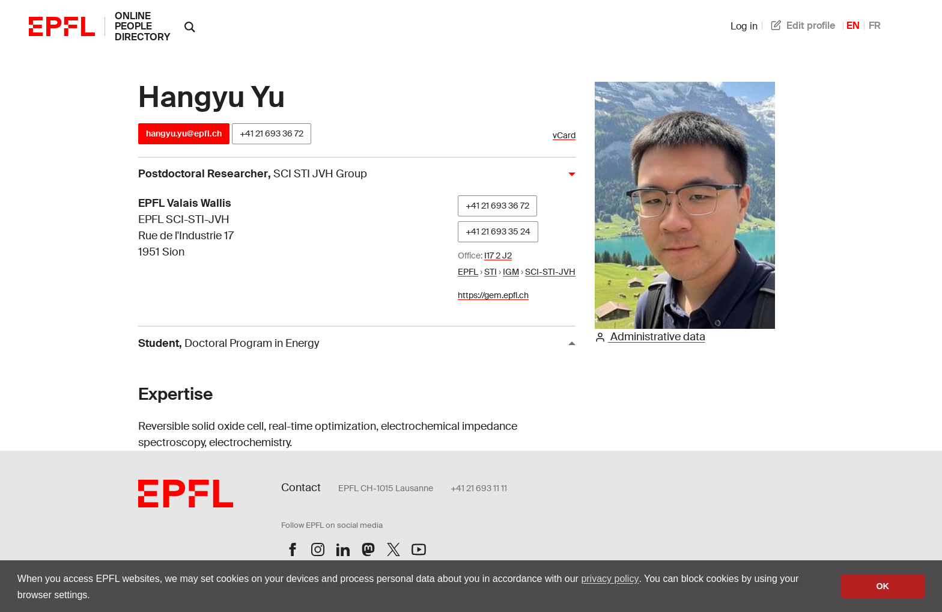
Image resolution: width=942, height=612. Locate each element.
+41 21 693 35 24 (498, 231)
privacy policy (610, 579)
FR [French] (875, 25)
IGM (511, 271)
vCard (564, 135)
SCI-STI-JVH (550, 271)
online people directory (142, 26)
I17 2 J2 (498, 255)
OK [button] (882, 586)
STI (490, 271)
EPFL (468, 271)
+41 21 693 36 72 (271, 133)
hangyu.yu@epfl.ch (184, 133)
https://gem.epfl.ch (493, 295)
